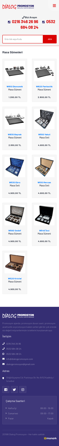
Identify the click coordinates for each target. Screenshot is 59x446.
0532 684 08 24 (13, 348)
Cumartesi (30, 413)
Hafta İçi (30, 408)
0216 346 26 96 (23, 21)
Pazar (30, 418)
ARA (50, 39)
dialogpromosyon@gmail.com (20, 364)
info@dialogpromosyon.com (19, 359)
